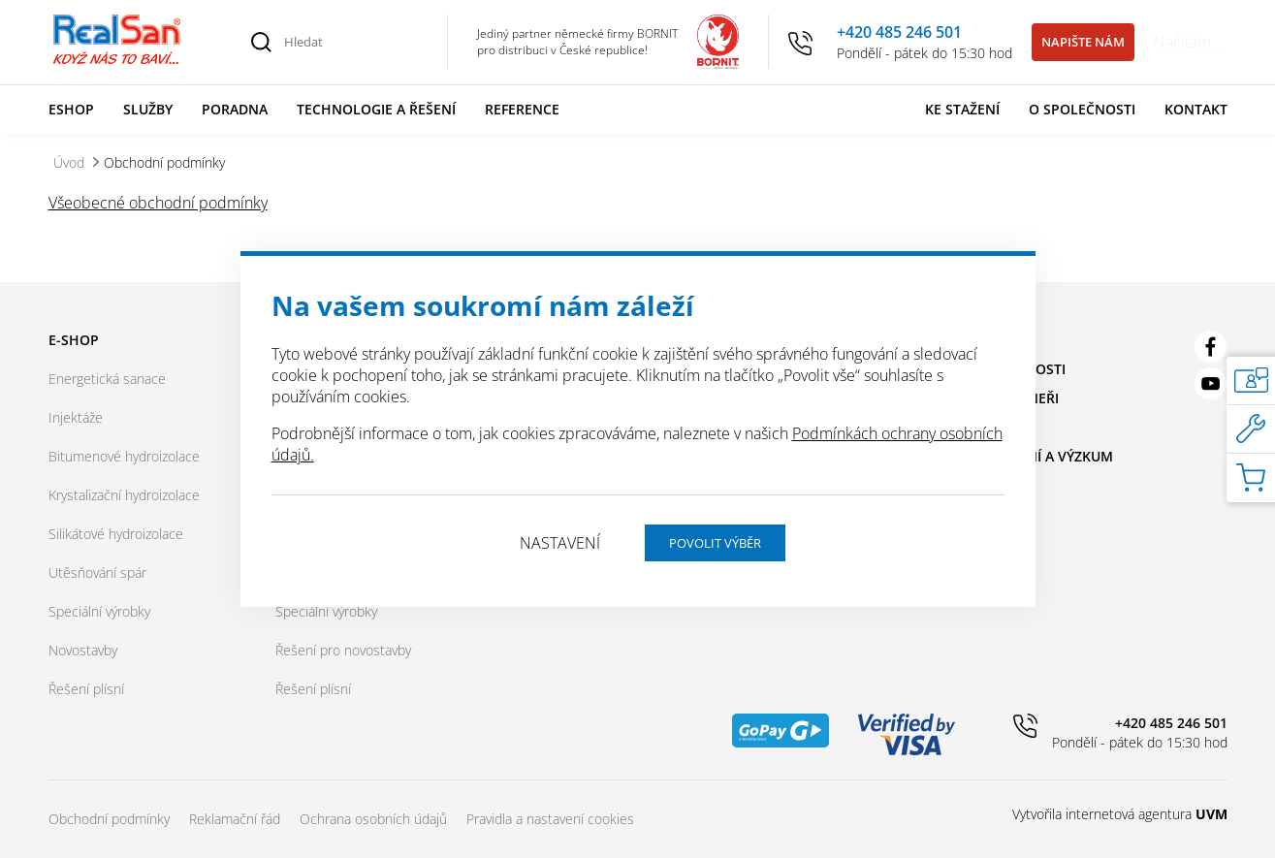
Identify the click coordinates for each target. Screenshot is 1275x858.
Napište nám (1083, 41)
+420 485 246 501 (899, 32)
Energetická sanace (107, 378)
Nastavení (560, 543)
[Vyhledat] (261, 41)
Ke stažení (962, 109)
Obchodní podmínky (109, 819)
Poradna (235, 109)
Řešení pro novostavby (343, 650)
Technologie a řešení (376, 109)
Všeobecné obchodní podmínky (158, 202)
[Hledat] (355, 41)
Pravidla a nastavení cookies (550, 819)
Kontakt (1195, 109)
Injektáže (75, 417)
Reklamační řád (234, 819)
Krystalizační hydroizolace (124, 495)
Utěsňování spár (97, 572)
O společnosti (1082, 109)
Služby (148, 109)
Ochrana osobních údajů (373, 819)
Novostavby (82, 650)
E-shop (73, 340)
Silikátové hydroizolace (115, 533)
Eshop (71, 109)
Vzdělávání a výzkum (1036, 456)
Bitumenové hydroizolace (124, 456)
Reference (522, 109)
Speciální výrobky (99, 611)
